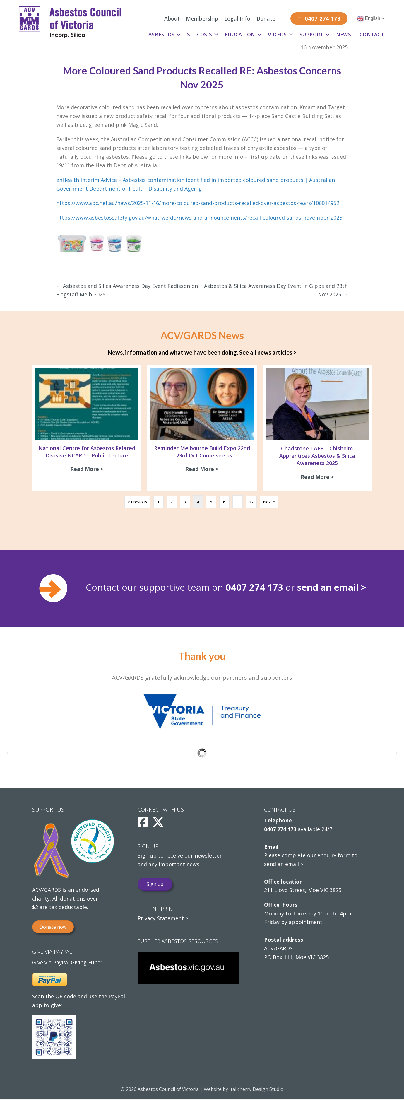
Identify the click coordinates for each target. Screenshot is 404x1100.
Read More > (88, 469)
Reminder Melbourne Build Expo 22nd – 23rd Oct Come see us (202, 452)
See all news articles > (268, 352)
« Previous (137, 502)
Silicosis (199, 34)
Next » (269, 502)
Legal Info (237, 18)
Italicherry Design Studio (256, 1090)
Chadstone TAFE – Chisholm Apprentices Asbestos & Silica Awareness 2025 (317, 456)
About (172, 18)
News (343, 34)
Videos (277, 34)
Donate (265, 18)
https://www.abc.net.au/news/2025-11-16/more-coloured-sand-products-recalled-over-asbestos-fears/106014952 (197, 202)
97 (251, 502)
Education (240, 34)
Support (311, 34)
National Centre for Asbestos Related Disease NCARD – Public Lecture (86, 452)
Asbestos (161, 34)
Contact (372, 34)
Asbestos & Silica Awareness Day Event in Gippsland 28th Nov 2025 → (276, 290)
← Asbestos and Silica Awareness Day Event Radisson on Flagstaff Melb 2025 (127, 290)
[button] (178, 35)
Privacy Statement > (163, 919)
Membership (202, 18)
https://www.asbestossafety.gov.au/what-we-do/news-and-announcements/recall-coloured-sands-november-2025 (199, 217)
